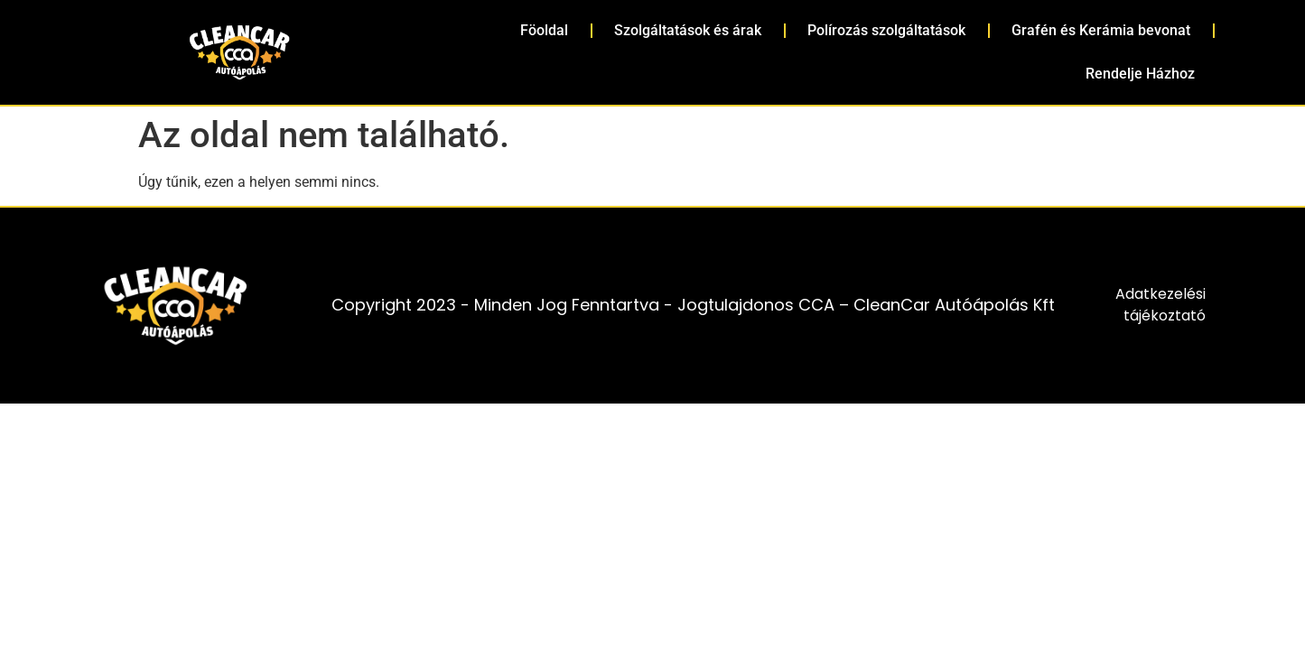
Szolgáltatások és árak (687, 30)
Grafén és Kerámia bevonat (1100, 30)
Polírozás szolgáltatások (886, 30)
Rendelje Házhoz (1140, 73)
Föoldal (544, 30)
